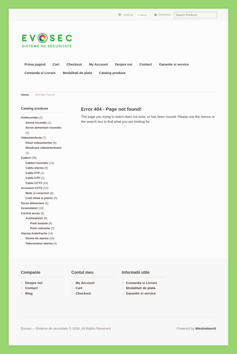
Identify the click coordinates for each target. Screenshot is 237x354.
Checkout (164, 14)
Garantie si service (174, 64)
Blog (29, 293)
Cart (56, 64)
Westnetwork (205, 328)
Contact (145, 64)
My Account (98, 64)
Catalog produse (112, 73)
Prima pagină (35, 64)
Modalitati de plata (77, 73)
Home (25, 94)
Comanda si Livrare (40, 73)
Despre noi (123, 64)
